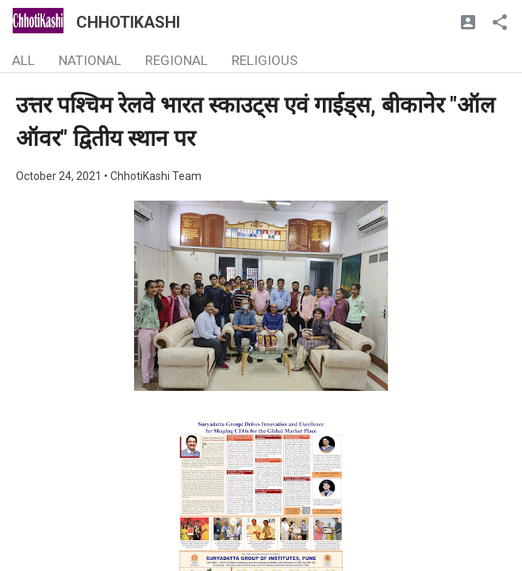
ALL (23, 60)
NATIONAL (90, 60)
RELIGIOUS (264, 60)
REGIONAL (176, 60)
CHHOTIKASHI (128, 22)
